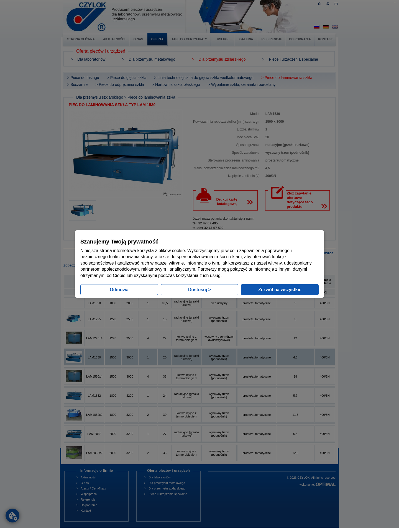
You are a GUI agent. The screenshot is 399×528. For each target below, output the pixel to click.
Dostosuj (199, 289)
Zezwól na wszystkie (279, 289)
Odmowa (119, 289)
